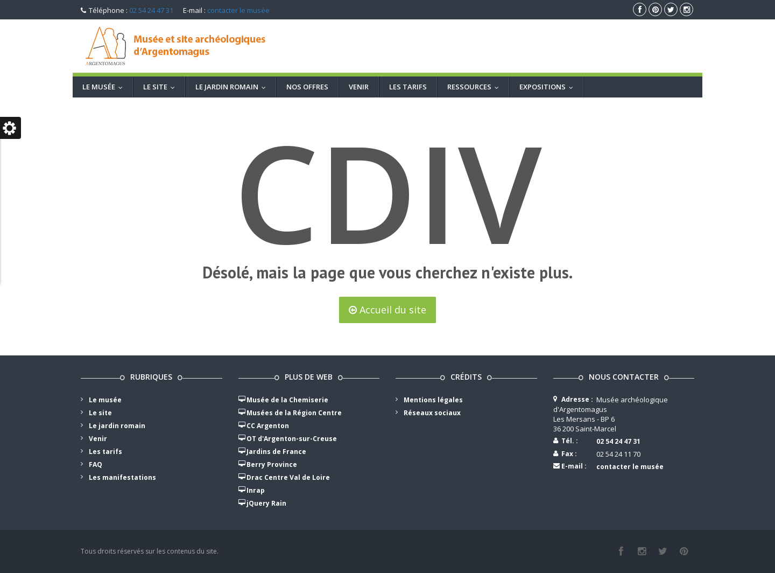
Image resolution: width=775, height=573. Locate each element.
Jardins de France (276, 451)
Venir (359, 87)
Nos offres (307, 87)
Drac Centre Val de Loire (288, 477)
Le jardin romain (233, 87)
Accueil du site (387, 309)
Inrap (255, 490)
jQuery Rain (266, 503)
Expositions (548, 87)
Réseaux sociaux (432, 412)
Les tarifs (408, 87)
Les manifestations (122, 477)
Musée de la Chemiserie (287, 399)
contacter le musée (238, 10)
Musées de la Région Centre (294, 412)
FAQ (95, 464)
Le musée (105, 399)
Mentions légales (433, 399)
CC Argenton (267, 425)
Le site (161, 87)
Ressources (475, 87)
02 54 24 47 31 (151, 10)
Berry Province (271, 464)
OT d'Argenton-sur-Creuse (291, 438)
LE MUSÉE (105, 87)
